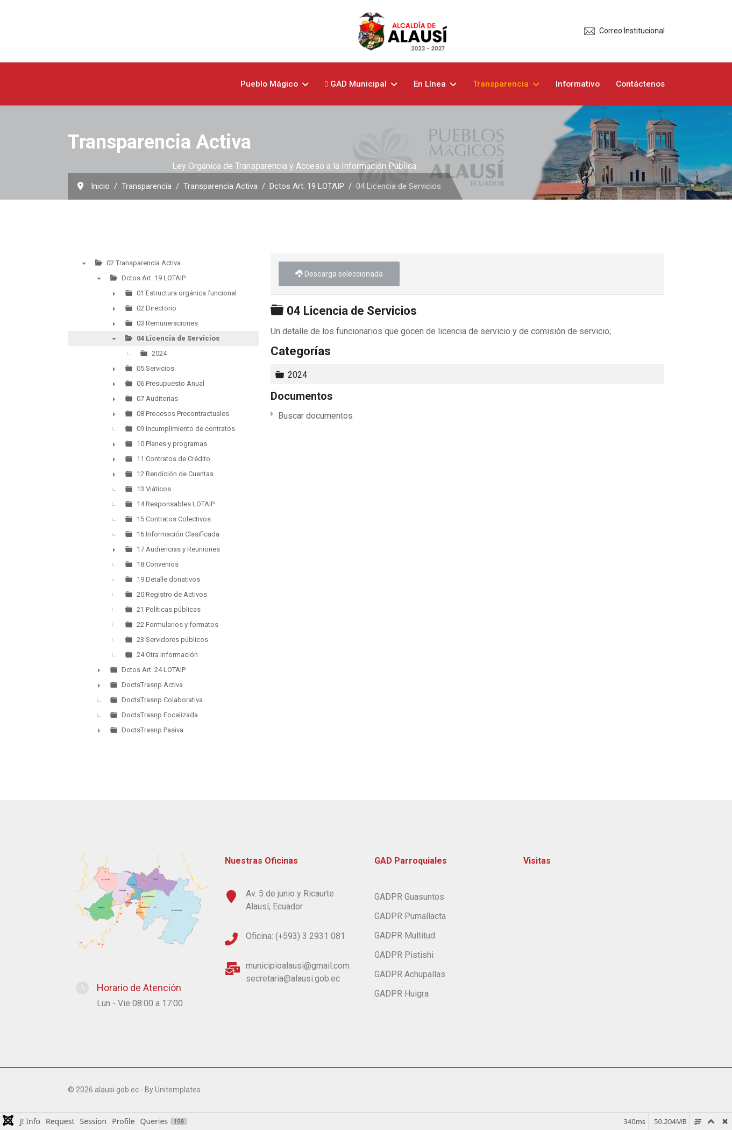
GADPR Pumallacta (410, 916)
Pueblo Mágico (269, 84)
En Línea (430, 84)
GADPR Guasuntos (409, 897)
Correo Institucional (632, 30)
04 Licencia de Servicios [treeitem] (178, 338)
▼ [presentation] (83, 263)
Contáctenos (640, 84)
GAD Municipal (356, 84)
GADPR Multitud (404, 935)
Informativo (578, 84)
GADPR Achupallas (409, 974)
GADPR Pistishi (403, 955)
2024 (297, 374)
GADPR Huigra (401, 993)
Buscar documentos (315, 416)
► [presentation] (114, 293)
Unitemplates (178, 1089)
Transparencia (501, 84)
